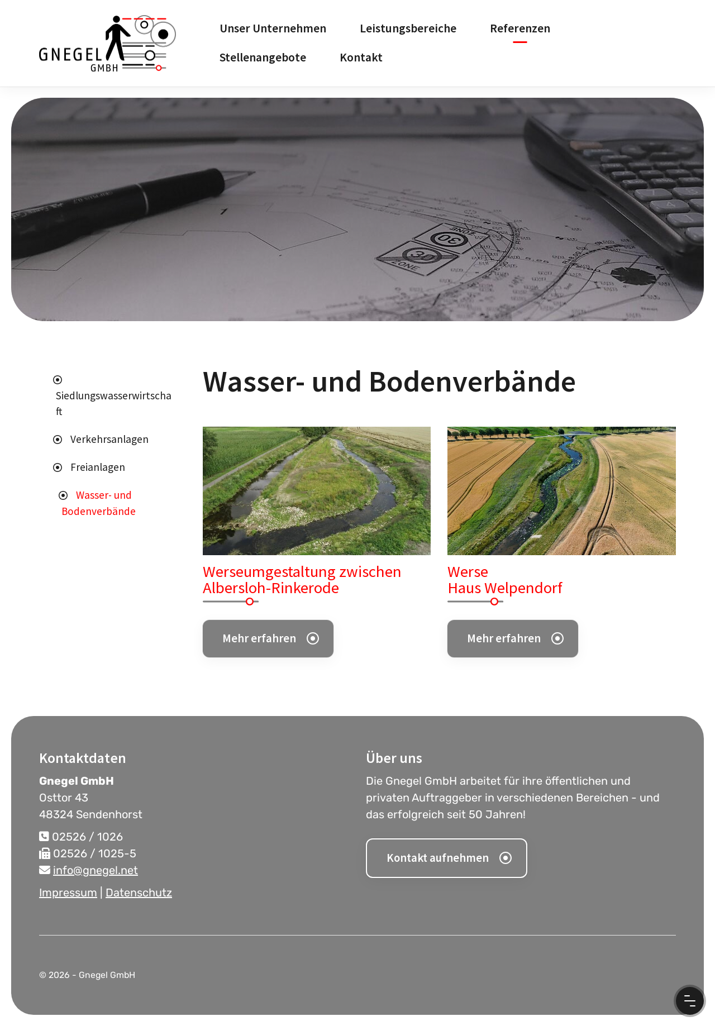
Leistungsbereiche (408, 28)
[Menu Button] (690, 1001)
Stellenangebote (263, 57)
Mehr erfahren (259, 638)
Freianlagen (97, 467)
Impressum (68, 892)
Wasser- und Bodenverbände (98, 503)
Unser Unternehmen (273, 28)
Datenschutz (139, 892)
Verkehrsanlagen (109, 439)
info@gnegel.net (95, 870)
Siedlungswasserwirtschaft (113, 403)
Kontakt (361, 57)
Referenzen (520, 28)
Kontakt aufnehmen (438, 858)
